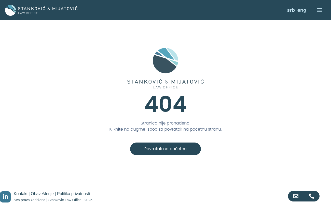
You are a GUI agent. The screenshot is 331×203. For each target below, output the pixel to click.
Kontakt (20, 194)
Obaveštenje (42, 194)
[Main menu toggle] (319, 10)
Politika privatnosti (73, 194)
